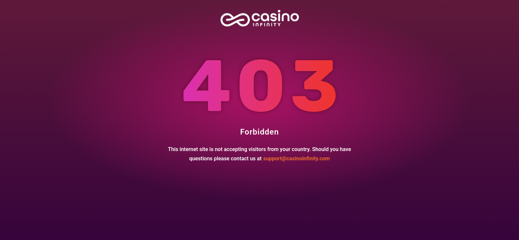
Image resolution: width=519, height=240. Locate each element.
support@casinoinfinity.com (296, 158)
